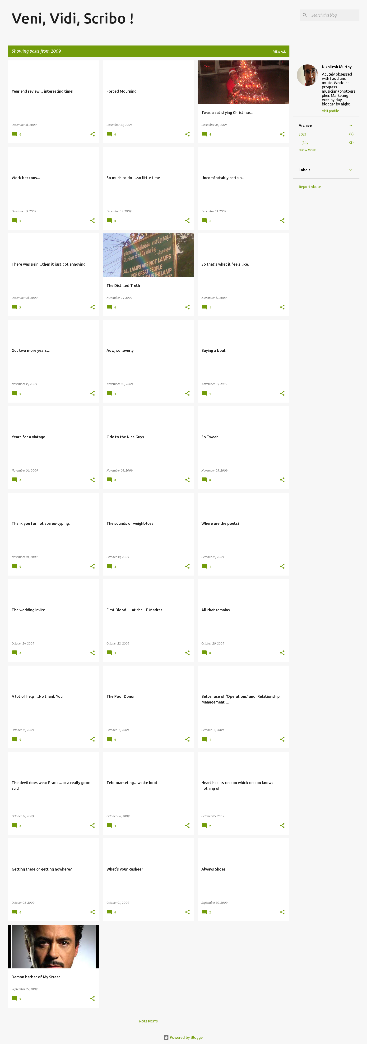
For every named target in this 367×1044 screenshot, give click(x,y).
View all (279, 51)
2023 (302, 134)
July (305, 143)
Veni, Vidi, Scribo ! (73, 18)
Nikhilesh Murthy (337, 67)
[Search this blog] (334, 15)
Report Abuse (310, 187)
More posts (148, 1021)
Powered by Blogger (183, 1037)
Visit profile (330, 111)
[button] (92, 134)
